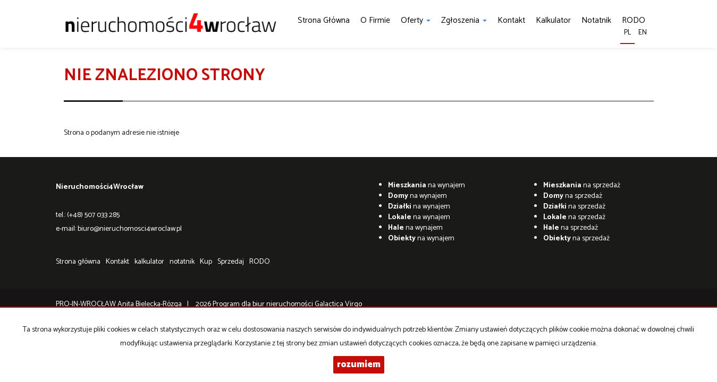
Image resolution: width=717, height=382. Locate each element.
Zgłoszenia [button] (464, 20)
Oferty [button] (416, 20)
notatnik (596, 20)
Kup (206, 262)
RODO (259, 262)
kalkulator (553, 20)
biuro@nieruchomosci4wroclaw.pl (130, 229)
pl (627, 32)
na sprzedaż (581, 185)
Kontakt (511, 20)
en (642, 32)
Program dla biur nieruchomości (264, 304)
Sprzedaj (230, 262)
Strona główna (324, 20)
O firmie (375, 20)
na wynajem (426, 185)
